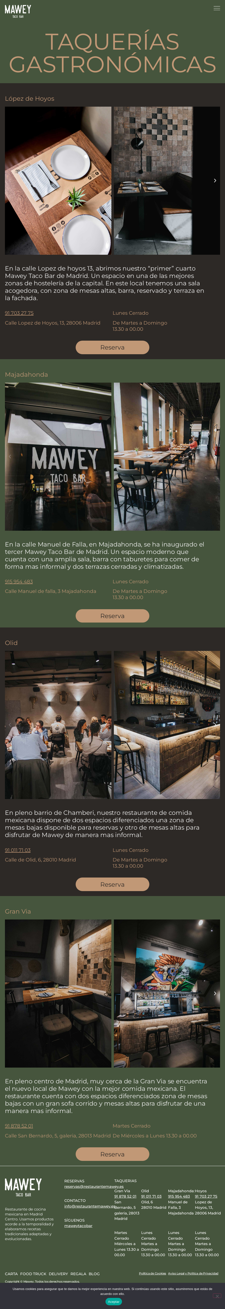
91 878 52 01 (19, 1127)
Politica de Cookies (152, 1275)
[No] (217, 1295)
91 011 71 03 (18, 851)
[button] (9, 180)
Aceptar (114, 1302)
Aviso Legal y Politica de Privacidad (193, 1275)
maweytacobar (78, 1227)
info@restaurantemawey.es (89, 1207)
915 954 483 (19, 582)
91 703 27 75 (19, 313)
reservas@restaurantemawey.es (94, 1188)
